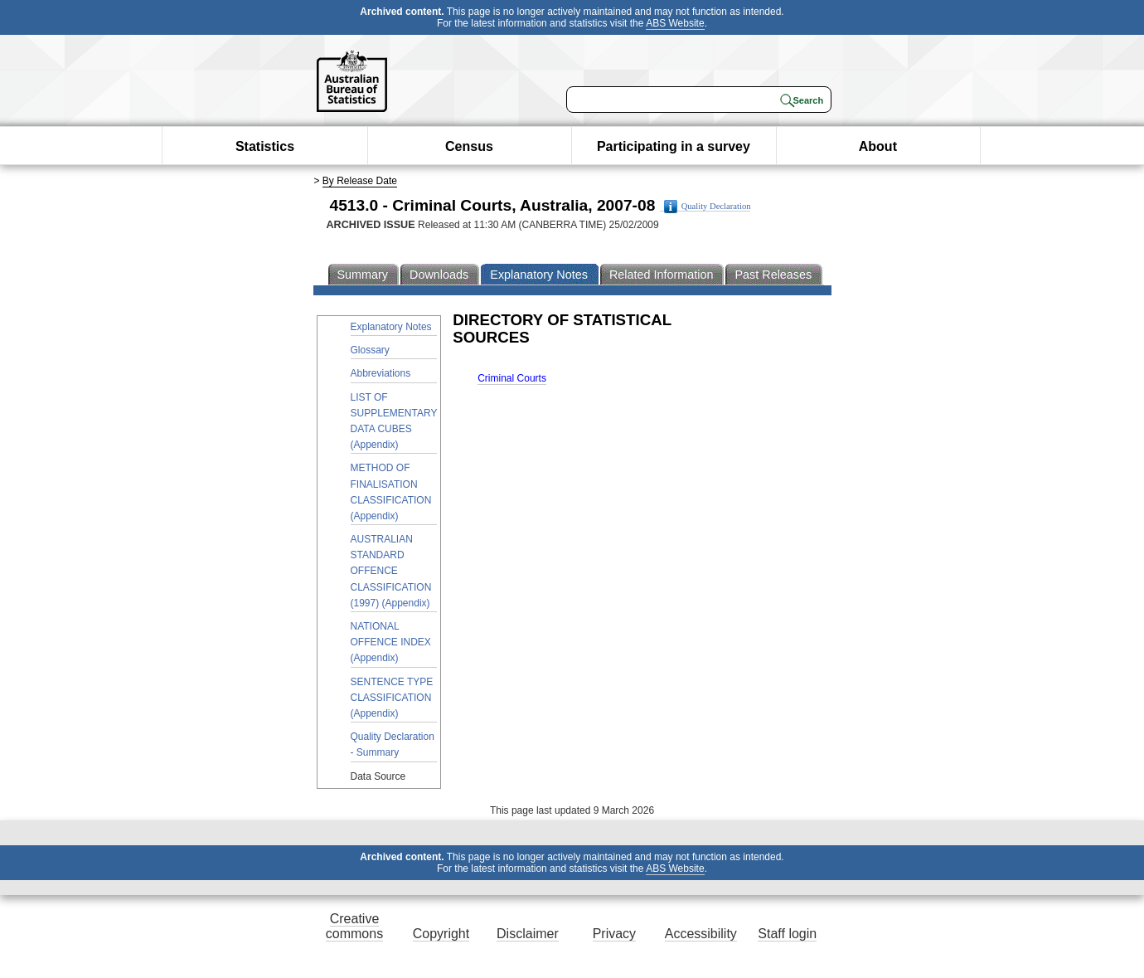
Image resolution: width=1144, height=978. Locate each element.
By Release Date (359, 181)
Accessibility (701, 934)
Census (469, 146)
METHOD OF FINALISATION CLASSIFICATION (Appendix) (391, 492)
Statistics (264, 146)
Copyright (441, 934)
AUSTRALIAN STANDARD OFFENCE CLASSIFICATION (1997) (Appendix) (391, 571)
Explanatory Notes (391, 327)
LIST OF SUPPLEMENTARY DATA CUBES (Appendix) (394, 421)
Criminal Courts (511, 378)
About (878, 146)
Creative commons (354, 926)
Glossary (370, 350)
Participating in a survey (673, 146)
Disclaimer (528, 934)
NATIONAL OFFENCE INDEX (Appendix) (391, 642)
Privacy (614, 934)
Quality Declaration (707, 207)
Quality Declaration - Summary (392, 744)
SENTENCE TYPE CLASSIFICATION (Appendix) (392, 697)
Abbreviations (381, 373)
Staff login (787, 934)
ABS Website (675, 23)
